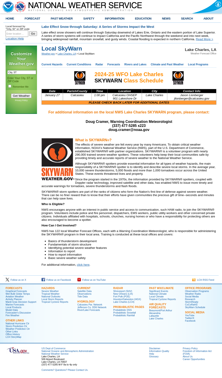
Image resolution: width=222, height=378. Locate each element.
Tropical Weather (50, 293)
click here (83, 264)
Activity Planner (14, 299)
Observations (84, 293)
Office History (13, 334)
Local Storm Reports (52, 299)
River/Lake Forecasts (88, 310)
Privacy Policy (21, 100)
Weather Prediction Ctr (18, 328)
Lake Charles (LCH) (123, 302)
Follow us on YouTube (91, 280)
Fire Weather (12, 315)
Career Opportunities (194, 359)
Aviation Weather (15, 296)
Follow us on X (16, 280)
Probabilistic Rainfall (124, 315)
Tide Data (82, 296)
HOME (10, 18)
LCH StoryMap (13, 337)
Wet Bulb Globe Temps (18, 293)
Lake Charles (156, 318)
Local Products (14, 307)
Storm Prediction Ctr (16, 326)
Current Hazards (51, 64)
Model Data (12, 310)
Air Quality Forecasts (157, 306)
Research (190, 299)
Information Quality (159, 351)
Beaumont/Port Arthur (160, 310)
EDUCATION (143, 18)
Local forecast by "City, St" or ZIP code (18, 27)
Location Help (15, 38)
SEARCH (187, 18)
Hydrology (86, 301)
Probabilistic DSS (122, 310)
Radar (99, 64)
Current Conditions (79, 64)
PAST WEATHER (62, 18)
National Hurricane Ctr (17, 323)
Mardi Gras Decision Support (21, 302)
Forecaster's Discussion (18, 312)
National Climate (158, 293)
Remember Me (20, 86)
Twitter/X (189, 318)
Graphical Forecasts (16, 291)
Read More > (204, 39)
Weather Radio (193, 293)
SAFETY (88, 18)
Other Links (15, 320)
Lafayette (154, 315)
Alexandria (154, 313)
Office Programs (198, 288)
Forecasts (113, 64)
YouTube (189, 315)
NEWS (166, 18)
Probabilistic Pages (128, 307)
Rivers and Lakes (135, 64)
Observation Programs (197, 291)
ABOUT (208, 18)
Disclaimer (154, 348)
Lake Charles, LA (67, 53)
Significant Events (158, 291)
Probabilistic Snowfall (124, 312)
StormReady (191, 302)
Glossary (154, 356)
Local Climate (156, 296)
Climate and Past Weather (167, 64)
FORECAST (32, 18)
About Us (188, 356)
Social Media (192, 296)
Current (84, 288)
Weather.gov (48, 53)
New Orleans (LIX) (123, 293)
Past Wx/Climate (161, 288)
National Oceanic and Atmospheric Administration (67, 351)
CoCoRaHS (191, 304)
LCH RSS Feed (203, 280)
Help (151, 353)
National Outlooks (50, 296)
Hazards (48, 288)
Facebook (190, 320)
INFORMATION (114, 18)
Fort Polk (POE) (121, 296)
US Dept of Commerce (53, 348)
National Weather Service (55, 353)
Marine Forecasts (15, 304)
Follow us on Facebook (56, 280)
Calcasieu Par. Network (89, 304)
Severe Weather (50, 291)
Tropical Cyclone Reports (54, 302)
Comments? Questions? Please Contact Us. (64, 370)
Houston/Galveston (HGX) (127, 299)
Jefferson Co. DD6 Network (92, 307)
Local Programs (198, 64)
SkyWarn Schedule (195, 307)
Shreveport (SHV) (122, 291)
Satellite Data (84, 291)
